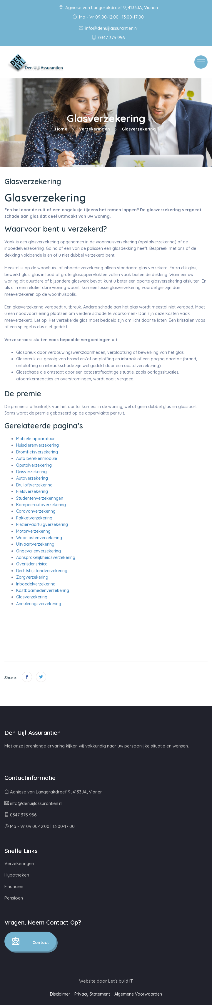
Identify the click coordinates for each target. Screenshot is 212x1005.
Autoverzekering (32, 478)
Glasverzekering (31, 597)
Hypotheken (16, 875)
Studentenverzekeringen (39, 498)
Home (61, 129)
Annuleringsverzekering (38, 603)
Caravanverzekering (36, 511)
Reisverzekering (31, 471)
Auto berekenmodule (36, 458)
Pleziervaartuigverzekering (42, 524)
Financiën (13, 886)
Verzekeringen (94, 129)
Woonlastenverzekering (39, 537)
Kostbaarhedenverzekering (42, 590)
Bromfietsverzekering (37, 452)
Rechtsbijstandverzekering (41, 570)
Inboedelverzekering (36, 584)
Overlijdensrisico (32, 564)
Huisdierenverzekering (37, 445)
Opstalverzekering (34, 465)
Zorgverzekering (32, 577)
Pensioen (13, 898)
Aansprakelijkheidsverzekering (45, 557)
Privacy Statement (92, 994)
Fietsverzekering (32, 491)
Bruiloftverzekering (34, 485)
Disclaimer (60, 994)
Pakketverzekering (34, 518)
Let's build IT (120, 981)
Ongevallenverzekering (38, 551)
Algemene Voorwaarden (138, 994)
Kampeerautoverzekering (41, 504)
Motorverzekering (33, 531)
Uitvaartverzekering (35, 544)
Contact (30, 941)
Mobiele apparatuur (35, 438)
